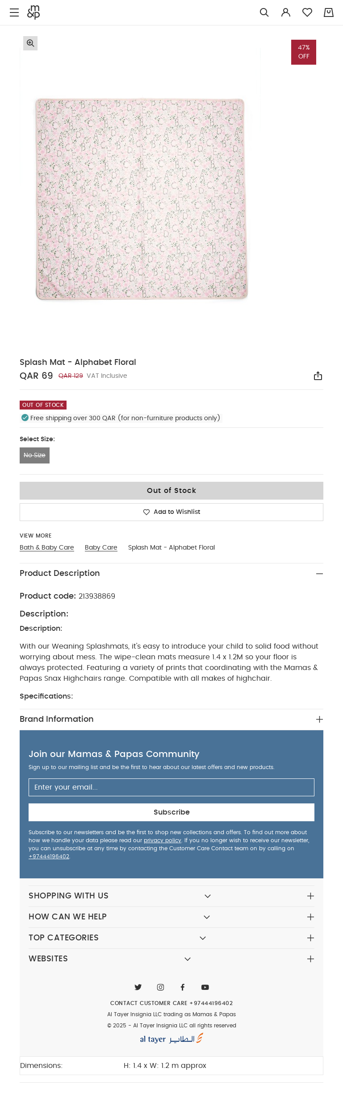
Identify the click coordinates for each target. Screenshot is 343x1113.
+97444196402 (49, 856)
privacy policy (162, 840)
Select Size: (37, 439)
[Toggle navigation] (14, 12)
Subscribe (172, 812)
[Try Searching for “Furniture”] (264, 12)
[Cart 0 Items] (328, 12)
